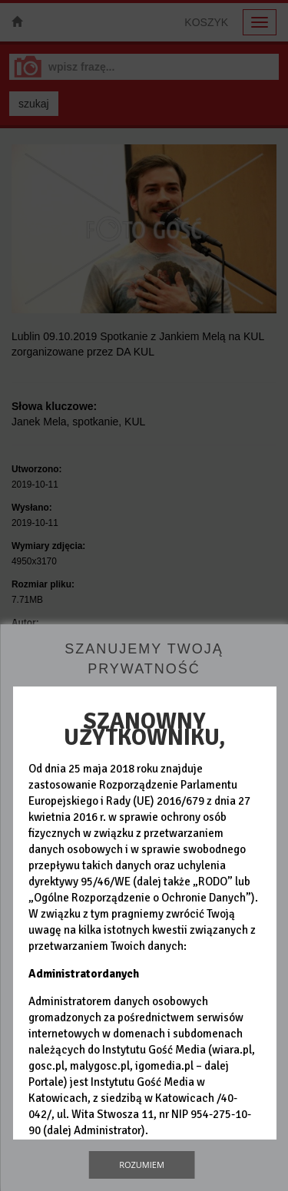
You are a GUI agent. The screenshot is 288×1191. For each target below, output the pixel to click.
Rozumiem (141, 1164)
